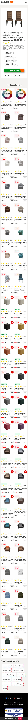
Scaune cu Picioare (18, 670)
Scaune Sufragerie (18, 684)
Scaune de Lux (7, 670)
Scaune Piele (21, 675)
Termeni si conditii (11, 703)
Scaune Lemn (6, 679)
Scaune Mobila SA (8, 666)
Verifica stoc (16, 70)
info (12, 108)
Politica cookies (18, 704)
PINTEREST (18, 698)
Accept (20, 718)
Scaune (5, 688)
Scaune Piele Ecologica (9, 675)
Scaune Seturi (19, 666)
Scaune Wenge (17, 679)
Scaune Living (6, 684)
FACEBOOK (9, 698)
